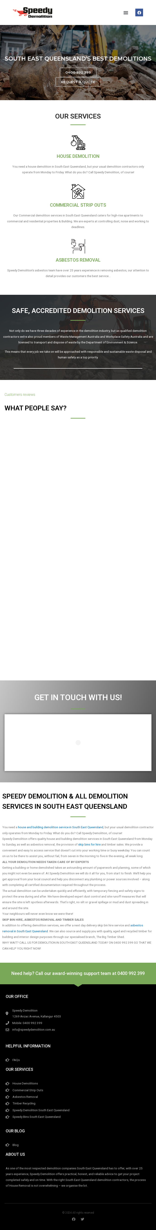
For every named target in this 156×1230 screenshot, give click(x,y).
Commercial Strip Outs (78, 205)
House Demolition (78, 156)
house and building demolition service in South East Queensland (60, 827)
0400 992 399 (131, 973)
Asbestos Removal (78, 260)
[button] (125, 12)
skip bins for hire (89, 844)
